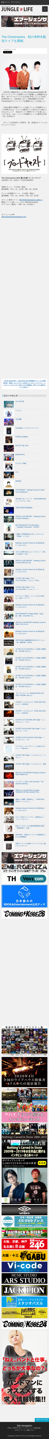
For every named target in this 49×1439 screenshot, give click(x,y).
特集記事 (37, 1428)
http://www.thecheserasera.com (14, 217)
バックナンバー (27, 1428)
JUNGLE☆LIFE (17, 9)
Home (10, 1428)
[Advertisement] (24, 251)
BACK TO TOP (42, 1420)
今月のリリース (20, 1430)
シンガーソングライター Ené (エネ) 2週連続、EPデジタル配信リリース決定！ (24, 385)
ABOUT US (17, 1428)
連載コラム (30, 1430)
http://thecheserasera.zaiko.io (30, 200)
